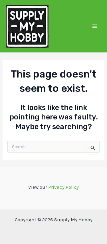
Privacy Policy (63, 187)
